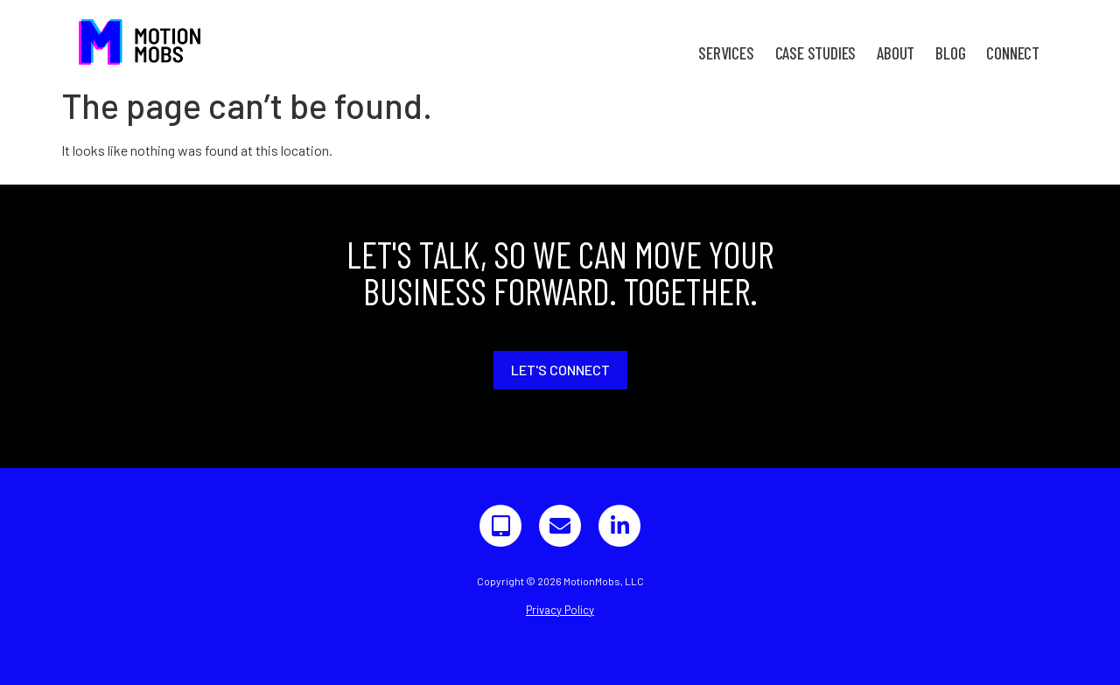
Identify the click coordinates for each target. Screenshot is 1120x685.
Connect (1013, 53)
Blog (950, 53)
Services (725, 53)
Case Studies (816, 53)
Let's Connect (560, 369)
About (895, 53)
